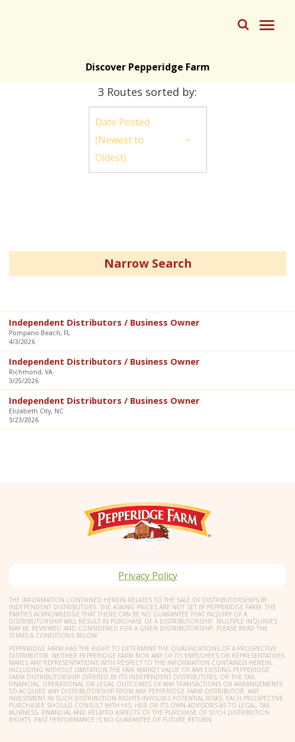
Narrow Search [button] (148, 263)
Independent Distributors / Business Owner (104, 322)
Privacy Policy (147, 575)
